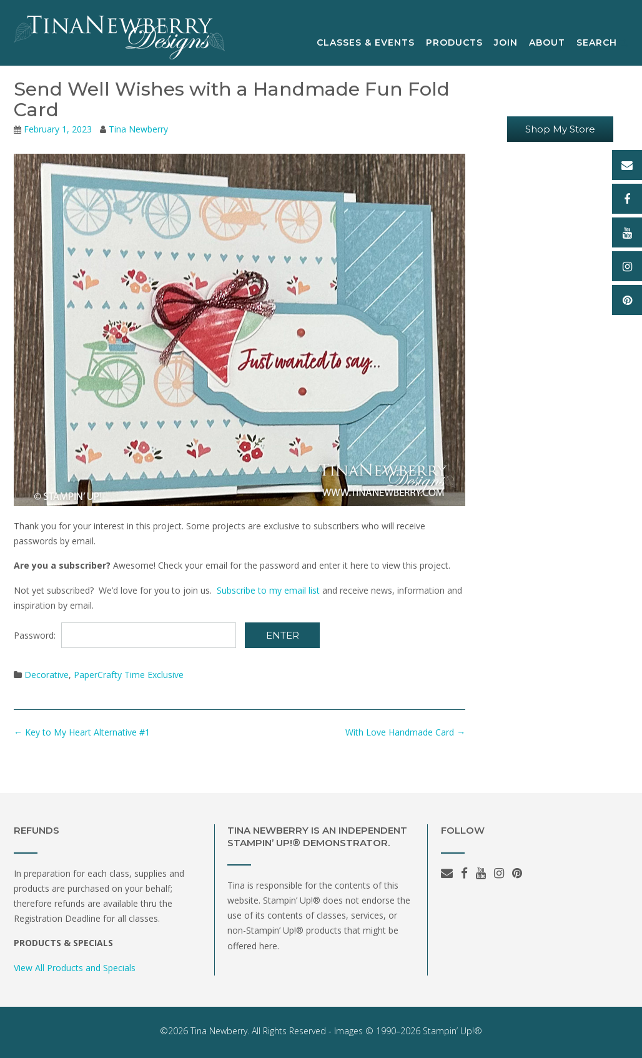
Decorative (46, 675)
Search (602, 43)
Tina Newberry (138, 129)
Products (454, 43)
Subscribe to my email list (268, 590)
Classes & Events (366, 43)
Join (506, 43)
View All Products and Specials (75, 968)
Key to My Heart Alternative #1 (82, 732)
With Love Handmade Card (405, 732)
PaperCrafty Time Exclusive (129, 675)
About (547, 43)
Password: (125, 635)
